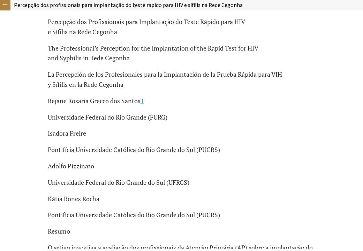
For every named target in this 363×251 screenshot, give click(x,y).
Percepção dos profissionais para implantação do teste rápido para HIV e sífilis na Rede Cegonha (128, 5)
